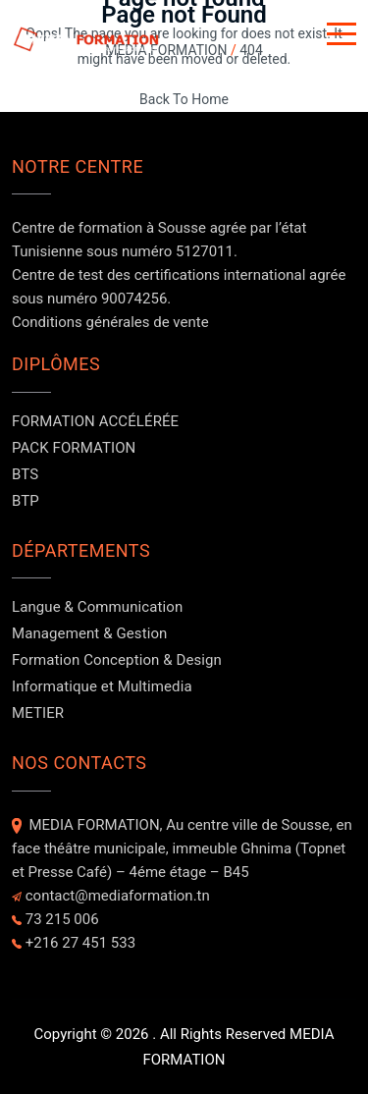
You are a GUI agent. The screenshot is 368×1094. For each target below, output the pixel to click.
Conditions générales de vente (110, 322)
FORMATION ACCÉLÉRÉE (95, 421)
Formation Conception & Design (117, 660)
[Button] (341, 37)
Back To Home (184, 99)
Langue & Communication (97, 607)
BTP (25, 501)
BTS (25, 474)
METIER (38, 713)
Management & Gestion (89, 633)
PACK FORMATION (73, 448)
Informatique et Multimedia (102, 686)
